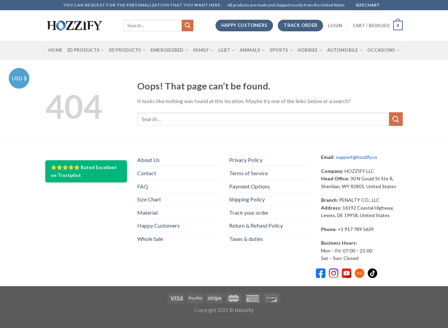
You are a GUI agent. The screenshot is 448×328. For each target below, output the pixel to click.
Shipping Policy (247, 199)
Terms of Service (248, 173)
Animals (252, 50)
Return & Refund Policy (256, 225)
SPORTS (281, 50)
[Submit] (187, 25)
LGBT (226, 50)
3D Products (127, 50)
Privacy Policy (245, 160)
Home (55, 50)
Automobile (345, 50)
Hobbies (310, 50)
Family (203, 50)
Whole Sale (150, 238)
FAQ (142, 186)
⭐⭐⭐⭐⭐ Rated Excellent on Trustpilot (84, 171)
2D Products (85, 50)
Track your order (249, 212)
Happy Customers (158, 225)
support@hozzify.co (356, 157)
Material (147, 212)
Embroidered (169, 50)
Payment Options (249, 186)
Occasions (383, 50)
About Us (148, 160)
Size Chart (149, 199)
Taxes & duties (246, 238)
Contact (146, 173)
